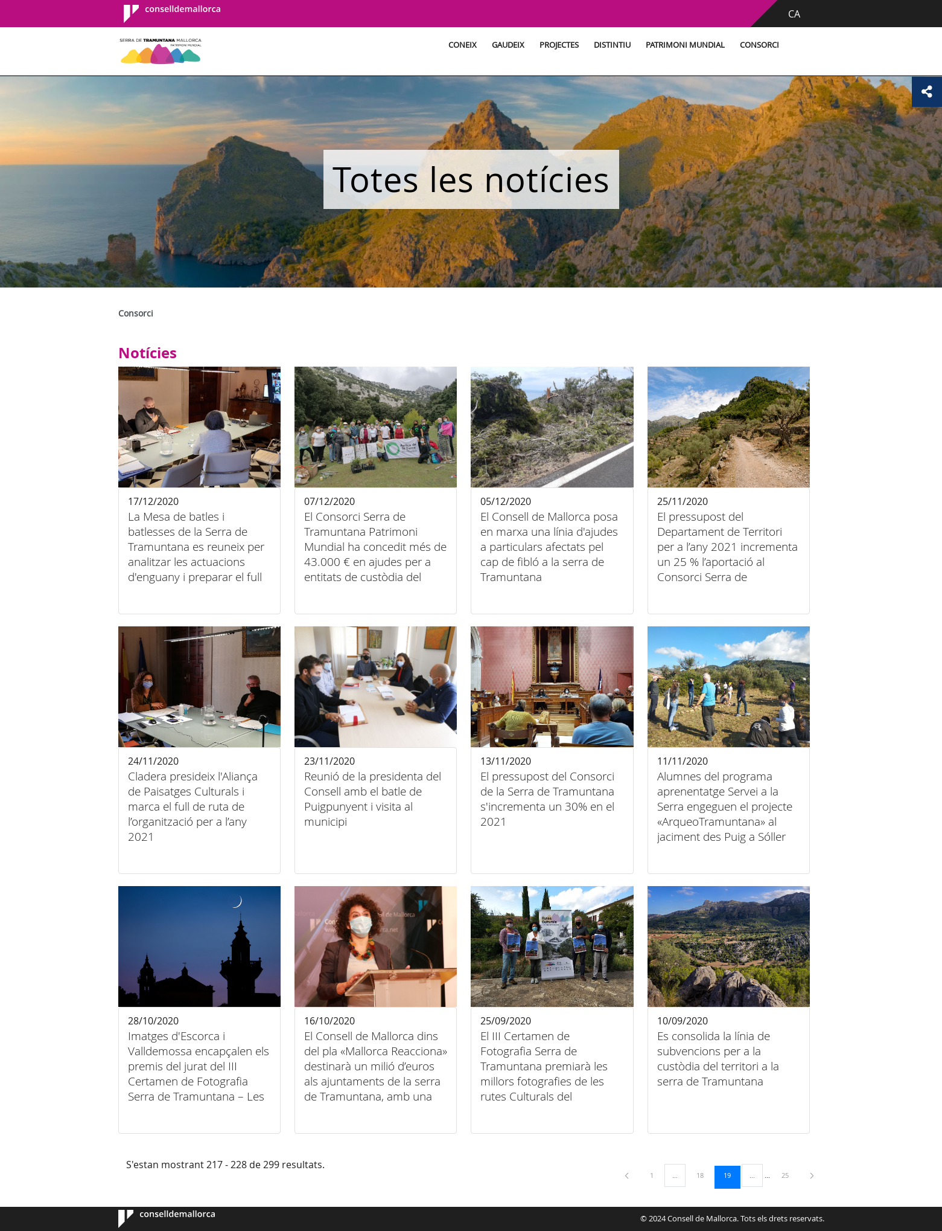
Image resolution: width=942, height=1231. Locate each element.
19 (731, 1175)
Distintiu (612, 45)
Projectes (559, 45)
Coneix (462, 45)
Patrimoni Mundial (685, 45)
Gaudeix (508, 45)
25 (789, 1175)
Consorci (759, 45)
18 (704, 1175)
